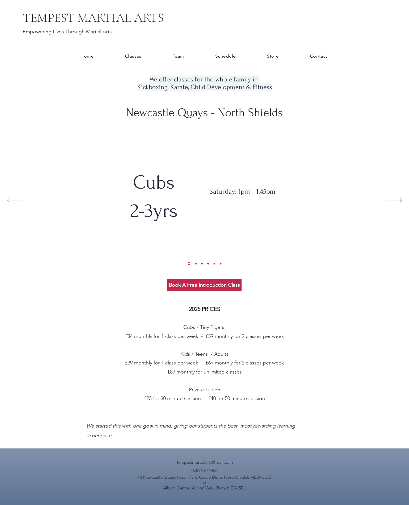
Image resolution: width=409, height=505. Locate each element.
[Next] (394, 200)
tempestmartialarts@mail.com (205, 462)
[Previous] (14, 200)
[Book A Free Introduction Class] (204, 285)
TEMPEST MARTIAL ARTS (93, 17)
